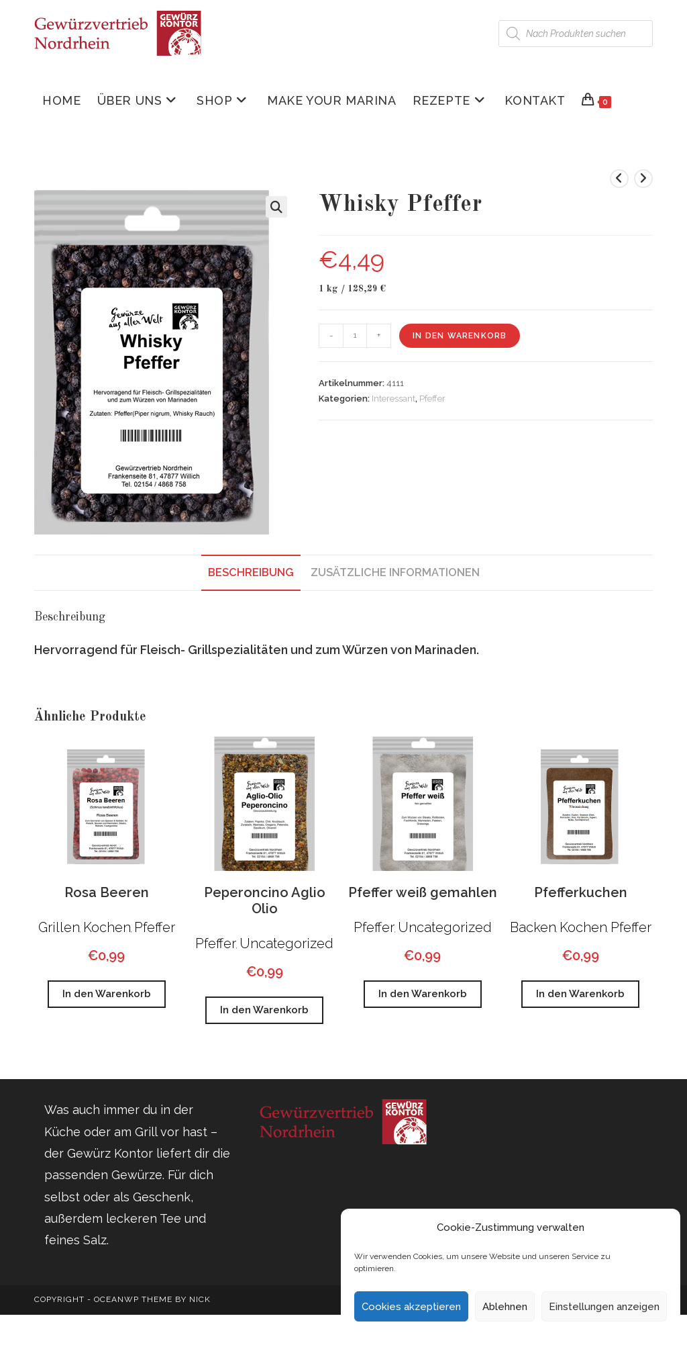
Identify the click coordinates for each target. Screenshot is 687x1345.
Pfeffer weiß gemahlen (422, 892)
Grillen (59, 927)
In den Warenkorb (460, 335)
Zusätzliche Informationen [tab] (395, 572)
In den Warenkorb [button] (106, 994)
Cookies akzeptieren (411, 1307)
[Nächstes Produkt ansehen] (643, 178)
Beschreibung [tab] (251, 572)
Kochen (107, 927)
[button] (276, 207)
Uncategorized (286, 943)
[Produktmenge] (355, 336)
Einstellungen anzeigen (604, 1307)
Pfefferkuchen (580, 892)
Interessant (393, 398)
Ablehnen (504, 1307)
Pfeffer (432, 398)
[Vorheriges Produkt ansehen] (619, 178)
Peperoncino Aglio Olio (264, 900)
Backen (533, 927)
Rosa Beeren (106, 892)
